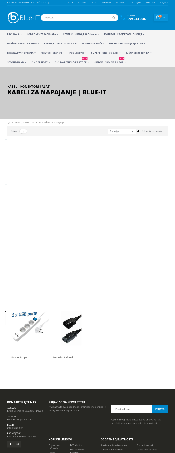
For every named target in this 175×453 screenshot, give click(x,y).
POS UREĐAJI (76, 52)
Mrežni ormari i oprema (22, 43)
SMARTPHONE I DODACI (104, 52)
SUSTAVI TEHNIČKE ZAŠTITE (71, 61)
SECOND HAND (15, 62)
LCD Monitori (76, 375)
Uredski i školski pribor (109, 61)
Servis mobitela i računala (114, 375)
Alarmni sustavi (145, 375)
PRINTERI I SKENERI (51, 52)
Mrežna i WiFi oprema (20, 52)
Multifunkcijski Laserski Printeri (77, 383)
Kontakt (150, 2)
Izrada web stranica (147, 380)
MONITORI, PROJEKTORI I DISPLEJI (123, 34)
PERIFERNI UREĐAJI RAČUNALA (80, 34)
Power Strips (56, 185)
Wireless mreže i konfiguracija (109, 386)
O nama (120, 2)
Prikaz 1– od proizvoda (19, 198)
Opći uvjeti (135, 2)
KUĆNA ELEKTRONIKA (137, 52)
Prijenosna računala (54, 377)
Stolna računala (53, 385)
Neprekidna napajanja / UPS (126, 43)
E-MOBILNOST (39, 62)
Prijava (164, 2)
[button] (160, 17)
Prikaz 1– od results (152, 131)
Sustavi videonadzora (112, 380)
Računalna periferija (75, 392)
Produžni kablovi (99, 185)
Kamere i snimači (92, 43)
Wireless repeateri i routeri (54, 394)
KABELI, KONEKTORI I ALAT (59, 43)
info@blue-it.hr (15, 358)
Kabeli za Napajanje (54, 122)
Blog (94, 2)
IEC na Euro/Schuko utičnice (24, 185)
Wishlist (106, 2)
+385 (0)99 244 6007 (23, 350)
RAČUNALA (13, 34)
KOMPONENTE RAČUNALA (41, 34)
